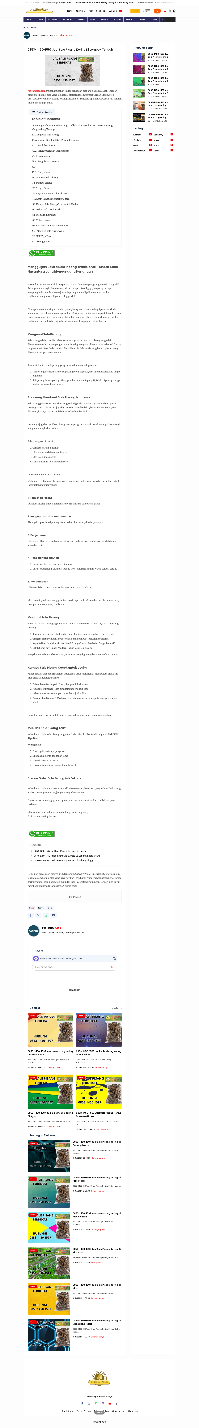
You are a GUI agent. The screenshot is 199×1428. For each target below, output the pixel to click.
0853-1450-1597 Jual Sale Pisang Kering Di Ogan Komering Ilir (158, 104)
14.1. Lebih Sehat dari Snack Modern (51, 198)
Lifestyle (142, 140)
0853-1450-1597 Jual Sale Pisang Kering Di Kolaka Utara (98, 1114)
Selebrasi (100, 11)
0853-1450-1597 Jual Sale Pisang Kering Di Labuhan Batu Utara (67, 855)
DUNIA (92, 19)
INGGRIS (81, 19)
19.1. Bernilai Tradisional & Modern (50, 225)
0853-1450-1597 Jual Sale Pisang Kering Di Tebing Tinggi (64, 860)
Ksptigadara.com (37, 90)
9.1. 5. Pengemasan (42, 172)
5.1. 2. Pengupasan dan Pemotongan (51, 150)
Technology (142, 150)
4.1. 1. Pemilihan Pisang (44, 145)
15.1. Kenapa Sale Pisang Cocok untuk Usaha (55, 204)
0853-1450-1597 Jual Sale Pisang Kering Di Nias (81, 2)
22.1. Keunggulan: (41, 241)
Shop (163, 145)
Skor (90, 11)
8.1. (33, 166)
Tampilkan (74, 990)
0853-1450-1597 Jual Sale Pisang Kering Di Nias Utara (97, 1179)
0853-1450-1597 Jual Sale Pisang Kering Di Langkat (60, 851)
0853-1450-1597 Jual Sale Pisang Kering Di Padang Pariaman (158, 80)
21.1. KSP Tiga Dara (41, 236)
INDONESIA (52, 19)
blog (50, 908)
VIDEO (154, 19)
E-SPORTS (130, 19)
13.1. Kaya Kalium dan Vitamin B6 (49, 193)
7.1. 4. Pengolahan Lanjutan (46, 161)
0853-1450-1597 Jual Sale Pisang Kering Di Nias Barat (97, 1250)
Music (163, 140)
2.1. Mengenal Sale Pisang (45, 134)
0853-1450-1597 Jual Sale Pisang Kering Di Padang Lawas (97, 1143)
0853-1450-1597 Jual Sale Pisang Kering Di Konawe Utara (158, 92)
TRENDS (29, 19)
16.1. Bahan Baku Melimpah (46, 209)
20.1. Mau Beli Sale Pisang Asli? (48, 231)
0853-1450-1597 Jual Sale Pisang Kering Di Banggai (158, 116)
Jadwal (79, 11)
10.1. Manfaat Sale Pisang (45, 177)
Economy (163, 134)
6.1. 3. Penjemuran (41, 156)
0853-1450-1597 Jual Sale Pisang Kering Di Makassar (98, 1053)
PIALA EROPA (67, 19)
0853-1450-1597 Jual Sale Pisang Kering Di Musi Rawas (50, 1053)
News (142, 145)
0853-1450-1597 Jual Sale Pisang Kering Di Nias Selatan (97, 1215)
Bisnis (33, 27)
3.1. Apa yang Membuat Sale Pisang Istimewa (55, 140)
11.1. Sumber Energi (42, 182)
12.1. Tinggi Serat (40, 188)
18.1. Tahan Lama (41, 220)
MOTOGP (117, 19)
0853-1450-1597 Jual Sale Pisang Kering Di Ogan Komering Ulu (158, 55)
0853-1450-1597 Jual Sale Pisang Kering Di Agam (50, 1114)
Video (163, 150)
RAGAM (143, 19)
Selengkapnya (54, 1067)
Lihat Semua (117, 1008)
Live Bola (115, 11)
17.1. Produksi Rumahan (44, 214)
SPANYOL (104, 19)
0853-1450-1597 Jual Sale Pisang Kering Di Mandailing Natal (137, 2)
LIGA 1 (40, 19)
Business (142, 134)
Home (69, 11)
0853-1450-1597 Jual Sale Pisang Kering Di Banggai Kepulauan (158, 68)
